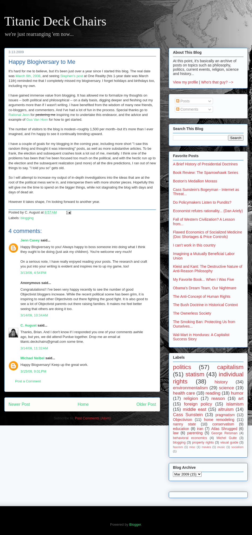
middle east (194, 409)
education (181, 429)
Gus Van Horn (37, 120)
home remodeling (219, 419)
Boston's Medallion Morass (195, 181)
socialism (237, 447)
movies (206, 447)
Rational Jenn (19, 115)
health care (184, 393)
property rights (203, 442)
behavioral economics (190, 438)
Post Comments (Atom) (93, 418)
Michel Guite (226, 438)
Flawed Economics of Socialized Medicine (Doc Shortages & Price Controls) (207, 234)
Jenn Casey (30, 240)
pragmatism (225, 415)
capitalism (230, 367)
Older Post (146, 404)
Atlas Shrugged (224, 429)
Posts (183, 101)
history (221, 381)
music (221, 447)
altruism (226, 409)
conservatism (223, 424)
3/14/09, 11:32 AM (34, 348)
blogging (27, 218)
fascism (178, 447)
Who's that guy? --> (217, 82)
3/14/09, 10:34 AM (34, 315)
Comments (187, 109)
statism (194, 374)
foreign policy (198, 404)
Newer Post (19, 404)
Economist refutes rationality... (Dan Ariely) (208, 211)
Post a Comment (28, 381)
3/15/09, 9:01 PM (33, 371)
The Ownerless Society (192, 313)
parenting (194, 433)
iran (200, 429)
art (241, 398)
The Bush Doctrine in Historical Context (205, 305)
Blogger (135, 524)
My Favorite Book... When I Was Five (203, 279)
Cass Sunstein (188, 414)
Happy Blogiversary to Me (41, 61)
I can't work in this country (194, 245)
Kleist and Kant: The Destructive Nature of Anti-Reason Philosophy (207, 268)
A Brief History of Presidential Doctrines (205, 164)
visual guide (229, 442)
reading (213, 393)
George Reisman (224, 433)
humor (237, 393)
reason (218, 398)
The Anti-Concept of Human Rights (201, 296)
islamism (235, 404)
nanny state (184, 424)
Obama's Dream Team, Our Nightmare (204, 288)
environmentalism (190, 387)
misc (192, 447)
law (176, 433)
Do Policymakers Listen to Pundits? (202, 202)
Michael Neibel (32, 358)
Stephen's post (71, 76)
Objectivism (182, 419)
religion (191, 398)
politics (182, 367)
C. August (28, 325)
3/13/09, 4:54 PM (33, 273)
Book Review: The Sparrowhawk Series (205, 172)
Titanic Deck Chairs (55, 21)
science (226, 387)
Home (83, 404)
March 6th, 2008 (28, 76)
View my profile (185, 82)
